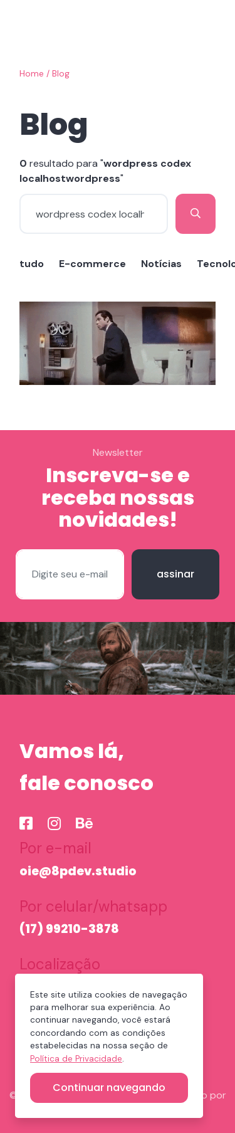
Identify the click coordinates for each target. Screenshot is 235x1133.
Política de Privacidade (76, 1058)
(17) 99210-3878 (69, 928)
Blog (61, 73)
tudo (31, 263)
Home (31, 73)
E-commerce (92, 263)
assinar (175, 574)
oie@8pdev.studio (78, 871)
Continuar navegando (109, 1087)
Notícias (161, 263)
